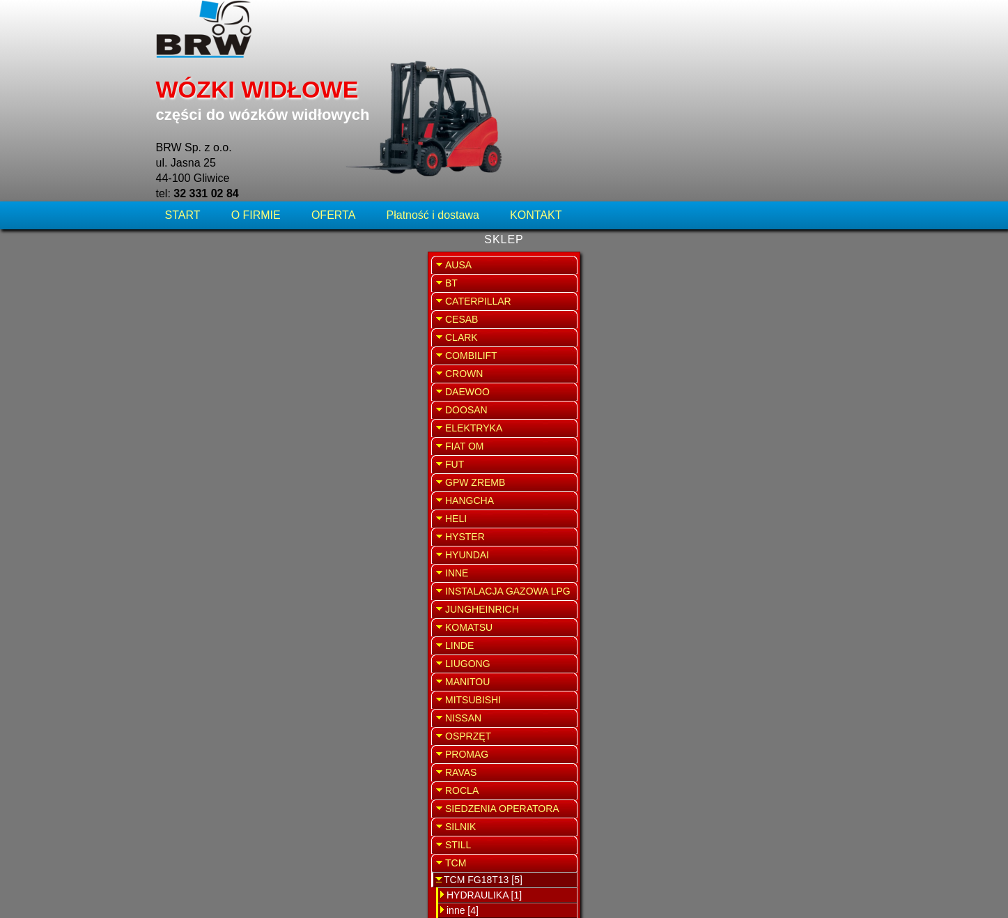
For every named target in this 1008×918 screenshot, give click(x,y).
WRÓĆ (672, 137)
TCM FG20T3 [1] (206, 810)
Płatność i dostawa (433, 94)
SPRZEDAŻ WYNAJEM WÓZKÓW (776, 360)
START (184, 94)
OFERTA (333, 94)
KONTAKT (535, 94)
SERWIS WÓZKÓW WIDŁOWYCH (776, 282)
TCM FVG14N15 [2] (213, 826)
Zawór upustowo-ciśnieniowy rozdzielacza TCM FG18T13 (503, 188)
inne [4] (191, 795)
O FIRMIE (256, 94)
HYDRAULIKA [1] (212, 780)
